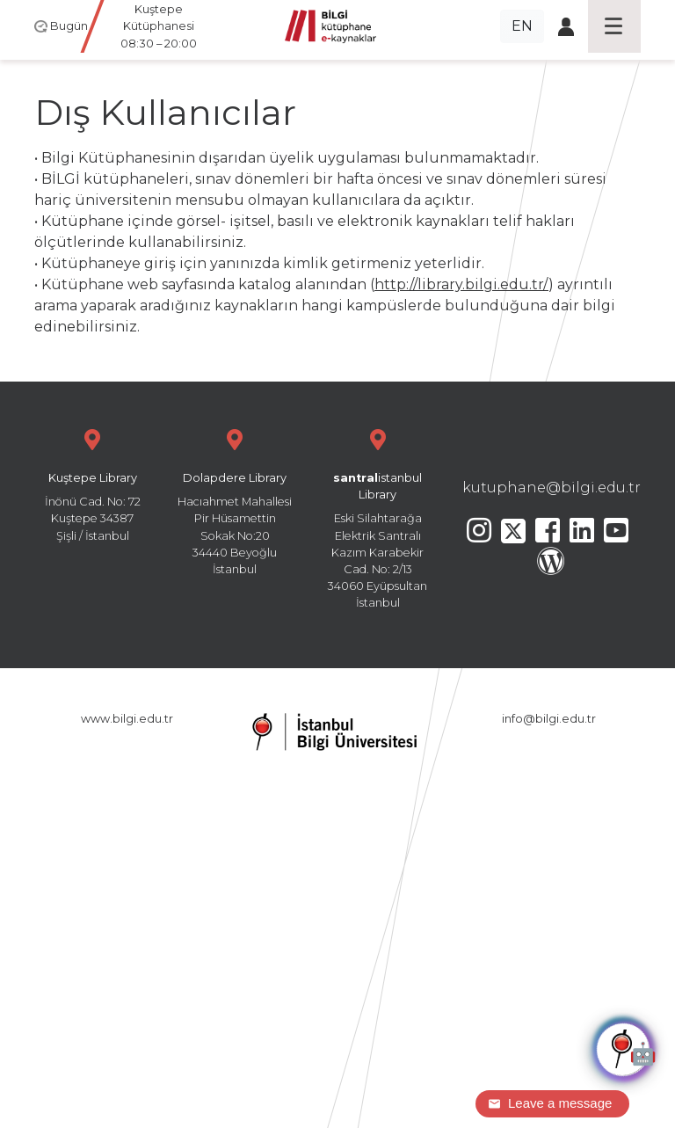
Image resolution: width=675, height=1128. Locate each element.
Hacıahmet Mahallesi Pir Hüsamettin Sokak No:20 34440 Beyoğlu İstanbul (235, 500)
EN (522, 26)
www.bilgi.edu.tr (127, 718)
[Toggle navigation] (614, 26)
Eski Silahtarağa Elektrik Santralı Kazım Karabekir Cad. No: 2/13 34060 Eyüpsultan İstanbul (378, 516)
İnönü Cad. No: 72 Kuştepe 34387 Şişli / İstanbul (92, 483)
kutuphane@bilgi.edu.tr (551, 487)
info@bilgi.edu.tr (549, 718)
